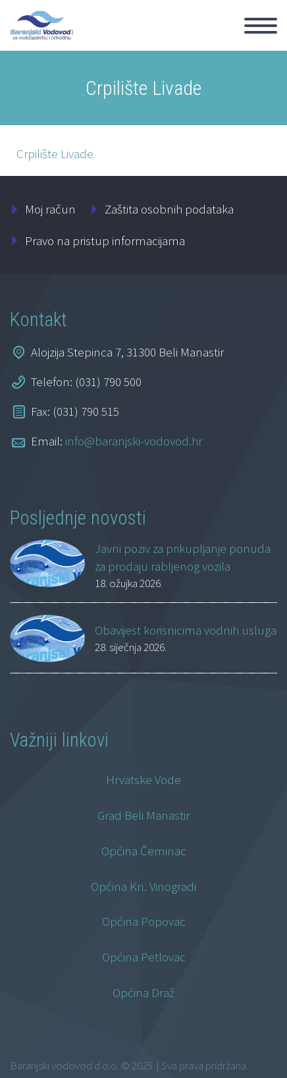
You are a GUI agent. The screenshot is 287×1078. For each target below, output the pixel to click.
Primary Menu (260, 25)
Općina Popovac (144, 921)
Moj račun (50, 209)
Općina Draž (143, 992)
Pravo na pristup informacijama (105, 240)
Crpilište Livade (54, 153)
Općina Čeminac (143, 851)
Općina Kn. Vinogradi (143, 886)
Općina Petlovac (144, 957)
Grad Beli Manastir (143, 815)
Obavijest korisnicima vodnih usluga (185, 630)
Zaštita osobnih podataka (169, 209)
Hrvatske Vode (143, 779)
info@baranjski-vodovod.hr (133, 441)
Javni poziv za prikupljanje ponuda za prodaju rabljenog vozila (183, 557)
